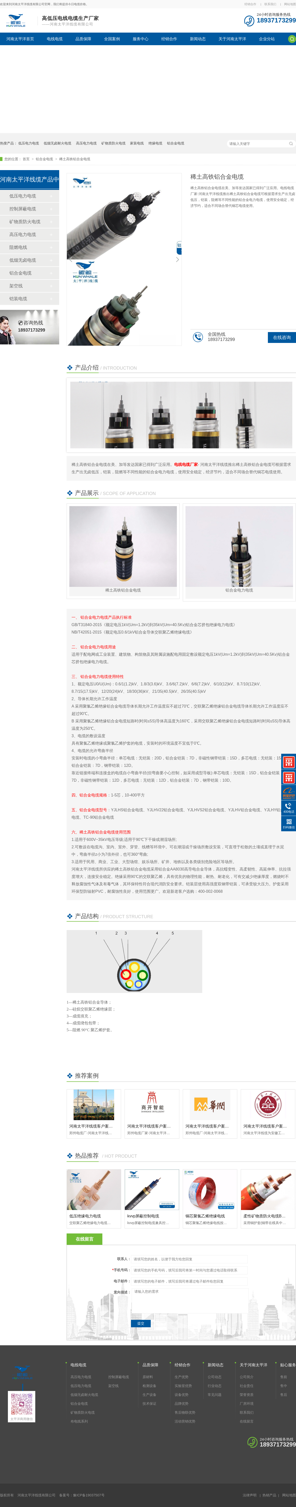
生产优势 (181, 1377)
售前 (283, 1377)
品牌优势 (181, 1404)
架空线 (16, 285)
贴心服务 (288, 1365)
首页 (27, 159)
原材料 (148, 1377)
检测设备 (149, 1386)
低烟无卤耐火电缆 (57, 143)
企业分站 (267, 39)
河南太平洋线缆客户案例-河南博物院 (101, 1126)
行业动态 (215, 1386)
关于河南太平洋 (232, 39)
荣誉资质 (247, 1395)
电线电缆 (55, 39)
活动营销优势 (185, 1421)
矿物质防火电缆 (113, 143)
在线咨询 (282, 337)
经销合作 (250, 4)
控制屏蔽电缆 (22, 208)
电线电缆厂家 (186, 464)
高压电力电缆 (86, 143)
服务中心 (140, 39)
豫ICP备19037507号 (89, 1495)
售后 (283, 1395)
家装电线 (137, 143)
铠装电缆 (18, 298)
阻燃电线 (18, 247)
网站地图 (290, 4)
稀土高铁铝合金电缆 (74, 159)
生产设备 (149, 1395)
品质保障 (83, 39)
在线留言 (247, 1421)
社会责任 (247, 1386)
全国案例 (112, 39)
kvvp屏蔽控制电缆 (143, 1216)
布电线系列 (79, 1421)
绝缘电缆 (155, 143)
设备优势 (181, 1395)
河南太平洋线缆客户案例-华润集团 (215, 1126)
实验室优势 (183, 1386)
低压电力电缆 (28, 143)
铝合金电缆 (175, 143)
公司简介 (247, 1377)
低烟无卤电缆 (22, 260)
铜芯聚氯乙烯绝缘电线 (205, 1216)
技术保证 (149, 1404)
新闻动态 (198, 39)
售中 (283, 1386)
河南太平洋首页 (20, 39)
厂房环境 (247, 1404)
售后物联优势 (185, 1412)
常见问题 (215, 1395)
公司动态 (215, 1377)
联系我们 (270, 4)
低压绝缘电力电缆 (85, 1216)
